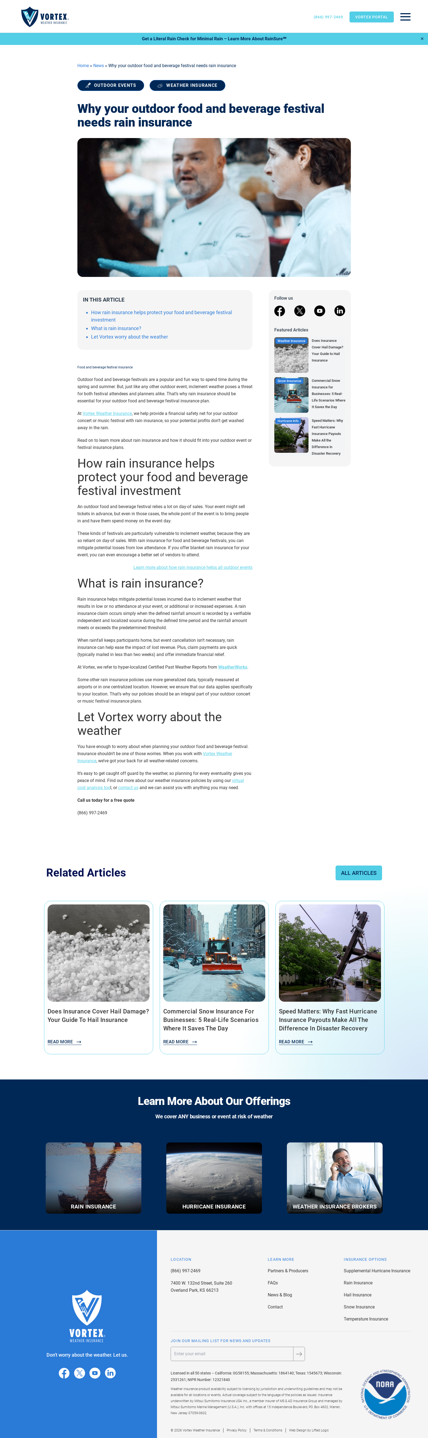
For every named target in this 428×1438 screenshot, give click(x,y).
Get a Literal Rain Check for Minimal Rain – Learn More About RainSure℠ (214, 38)
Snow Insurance (359, 1307)
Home (83, 65)
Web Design (298, 1430)
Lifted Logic (320, 1430)
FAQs (273, 1282)
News (98, 65)
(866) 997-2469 (328, 17)
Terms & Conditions (268, 1430)
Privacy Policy (237, 1430)
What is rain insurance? (116, 328)
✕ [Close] (422, 38)
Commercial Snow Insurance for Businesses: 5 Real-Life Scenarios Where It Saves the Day (328, 394)
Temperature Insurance (366, 1319)
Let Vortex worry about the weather (129, 337)
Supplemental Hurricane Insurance (377, 1270)
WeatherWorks (232, 667)
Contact (275, 1307)
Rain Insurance (358, 1282)
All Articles (359, 873)
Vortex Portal (371, 17)
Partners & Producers (288, 1270)
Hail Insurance (357, 1294)
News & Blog (280, 1294)
